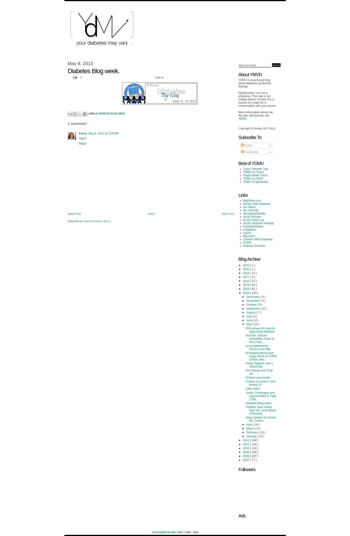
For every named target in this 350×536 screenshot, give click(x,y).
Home (151, 213)
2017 (246, 277)
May (249, 324)
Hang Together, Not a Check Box (259, 365)
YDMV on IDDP (253, 178)
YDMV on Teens (253, 172)
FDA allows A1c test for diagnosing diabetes (260, 330)
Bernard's (249, 236)
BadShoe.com (252, 200)
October (251, 304)
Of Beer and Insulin (258, 377)
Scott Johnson (252, 216)
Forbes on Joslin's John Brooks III (261, 383)
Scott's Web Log (253, 220)
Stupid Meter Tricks (255, 175)
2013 (246, 293)
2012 (246, 440)
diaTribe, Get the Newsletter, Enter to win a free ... (260, 339)
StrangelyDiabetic (254, 213)
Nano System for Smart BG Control (261, 419)
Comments (250, 152)
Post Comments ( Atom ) (97, 221)
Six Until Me (251, 210)
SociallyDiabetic (253, 226)
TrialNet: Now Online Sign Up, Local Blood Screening (261, 410)
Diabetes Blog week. (259, 403)
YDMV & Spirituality (255, 181)
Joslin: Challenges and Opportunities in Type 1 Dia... (261, 396)
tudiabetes (250, 229)
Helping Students (254, 245)
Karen (83, 133)
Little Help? (253, 388)
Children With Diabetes (258, 239)
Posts (246, 145)
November (253, 300)
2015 (246, 285)
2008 (246, 456)
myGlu (247, 233)
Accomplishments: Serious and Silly (258, 347)
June (250, 320)
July (249, 316)
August (251, 312)
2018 (246, 273)
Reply (82, 143)
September (253, 308)
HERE (243, 118)
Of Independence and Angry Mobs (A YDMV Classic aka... (261, 356)
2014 (246, 288)
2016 (246, 281)
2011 (246, 444)
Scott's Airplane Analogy (258, 223)
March (250, 428)
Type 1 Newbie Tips (255, 169)
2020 (246, 269)
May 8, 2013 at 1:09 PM (103, 133)
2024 (246, 265)
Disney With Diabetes (257, 204)
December (253, 296)
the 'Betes (249, 207)
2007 (246, 460)
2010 (246, 448)
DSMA (247, 242)
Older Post (228, 213)
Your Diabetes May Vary (168, 532)
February (252, 432)
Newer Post (74, 213)
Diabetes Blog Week (112, 113)
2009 (246, 452)
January (251, 436)
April (249, 424)
